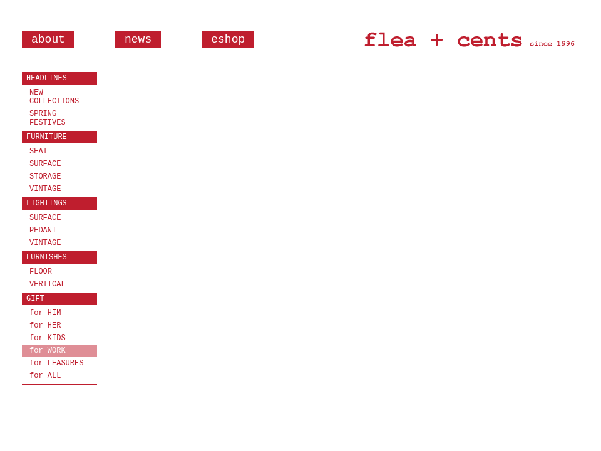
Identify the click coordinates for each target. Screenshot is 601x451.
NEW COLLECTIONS (54, 97)
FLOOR (40, 271)
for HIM (45, 313)
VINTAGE (45, 189)
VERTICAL (47, 284)
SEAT (38, 151)
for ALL (45, 375)
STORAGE (45, 176)
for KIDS (47, 338)
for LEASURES (56, 363)
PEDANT (42, 230)
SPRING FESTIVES (47, 118)
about (48, 39)
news (138, 39)
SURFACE (45, 164)
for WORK (47, 350)
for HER (45, 325)
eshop (228, 39)
